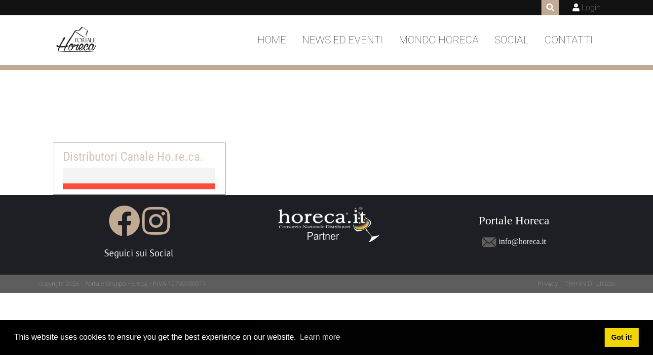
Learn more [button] (320, 337)
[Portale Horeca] (77, 40)
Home (271, 40)
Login (591, 7)
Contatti (568, 40)
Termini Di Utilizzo (590, 284)
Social (512, 40)
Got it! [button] (621, 337)
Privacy (548, 284)
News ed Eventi (342, 40)
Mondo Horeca (439, 40)
